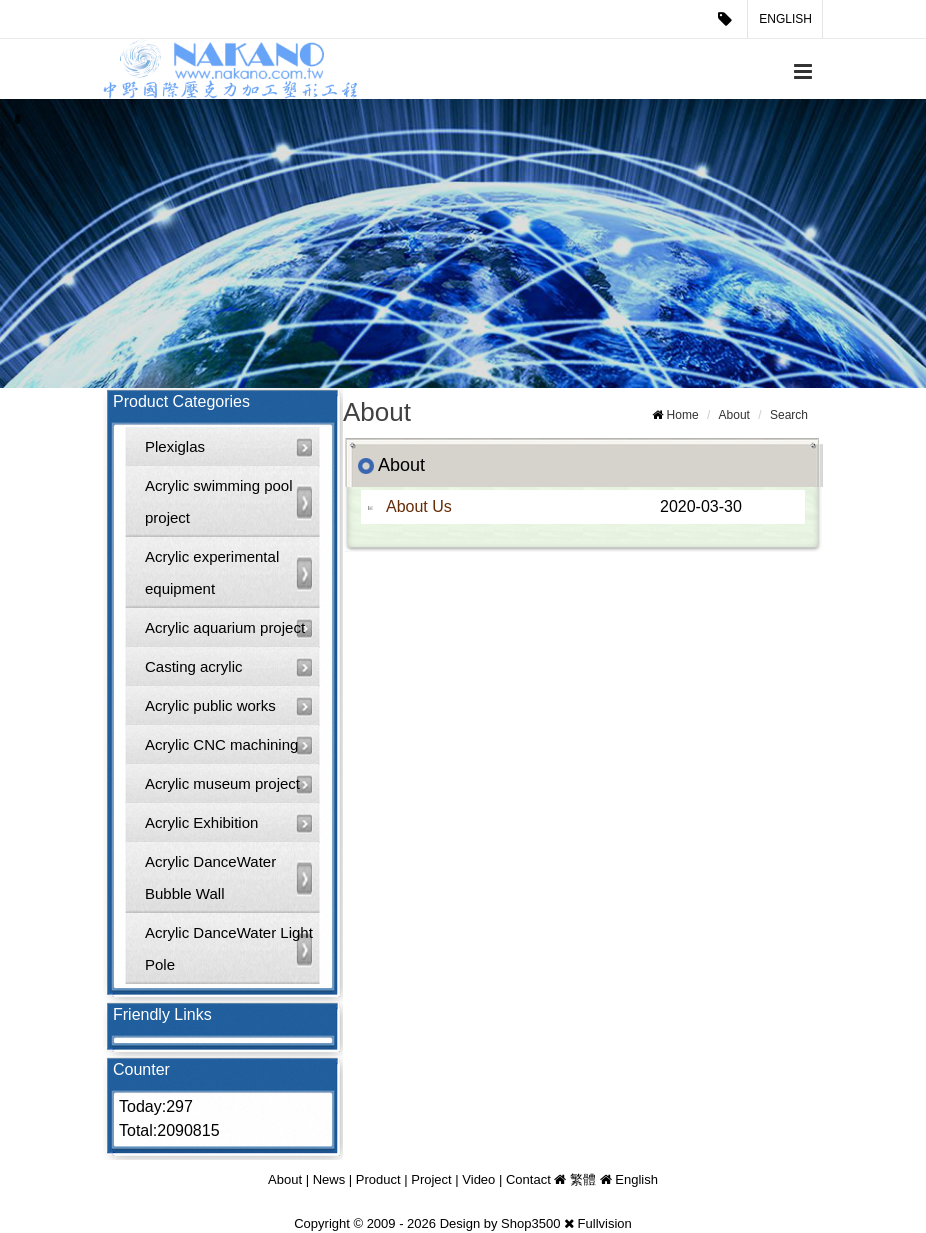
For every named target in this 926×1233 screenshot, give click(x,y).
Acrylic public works (210, 705)
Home (683, 415)
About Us (419, 506)
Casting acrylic (194, 666)
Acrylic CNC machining (221, 744)
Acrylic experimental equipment (212, 572)
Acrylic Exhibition (201, 822)
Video (478, 1179)
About (734, 415)
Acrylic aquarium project (225, 627)
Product (378, 1179)
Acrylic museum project (222, 783)
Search (789, 415)
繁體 (583, 1179)
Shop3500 (530, 1223)
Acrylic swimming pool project (219, 501)
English (785, 19)
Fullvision (605, 1223)
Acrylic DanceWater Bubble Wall (210, 877)
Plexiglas (175, 446)
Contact (528, 1179)
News (329, 1179)
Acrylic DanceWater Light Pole (229, 948)
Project (431, 1179)
